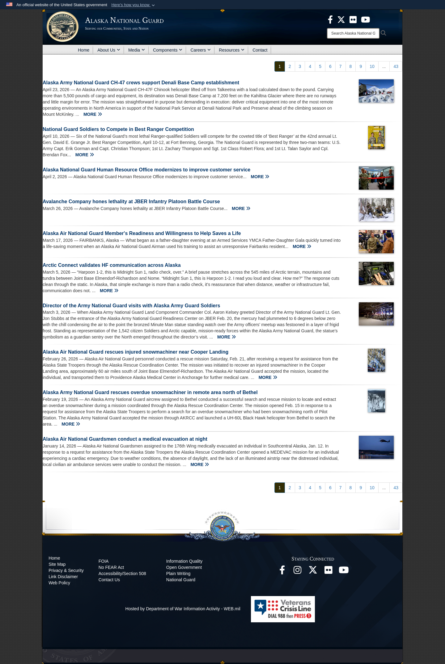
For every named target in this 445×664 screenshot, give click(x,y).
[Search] (353, 33)
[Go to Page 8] (350, 66)
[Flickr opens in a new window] (328, 571)
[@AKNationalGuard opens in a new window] (313, 571)
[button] (133, 5)
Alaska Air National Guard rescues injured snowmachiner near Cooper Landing (135, 352)
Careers (200, 50)
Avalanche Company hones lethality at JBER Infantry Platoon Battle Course (131, 201)
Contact (259, 50)
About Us (108, 50)
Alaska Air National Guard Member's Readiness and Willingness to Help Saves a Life (142, 233)
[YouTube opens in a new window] (344, 571)
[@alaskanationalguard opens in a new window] (297, 571)
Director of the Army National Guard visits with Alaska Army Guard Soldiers (131, 305)
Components (167, 50)
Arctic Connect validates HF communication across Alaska (112, 265)
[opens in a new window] (330, 19)
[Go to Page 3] (300, 66)
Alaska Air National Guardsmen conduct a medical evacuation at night (125, 439)
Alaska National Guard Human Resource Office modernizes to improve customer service (146, 169)
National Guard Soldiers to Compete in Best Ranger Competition (118, 129)
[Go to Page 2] (290, 66)
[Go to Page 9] (360, 66)
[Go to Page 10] (372, 66)
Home (83, 50)
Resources (231, 50)
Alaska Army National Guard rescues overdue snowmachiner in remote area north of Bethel (150, 392)
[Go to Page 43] (395, 66)
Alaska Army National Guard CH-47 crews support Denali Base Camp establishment (141, 82)
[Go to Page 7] (340, 66)
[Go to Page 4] (310, 66)
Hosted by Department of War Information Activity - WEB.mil (182, 608)
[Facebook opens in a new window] (282, 571)
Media (136, 50)
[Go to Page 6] (330, 66)
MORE (92, 114)
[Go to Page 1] (279, 66)
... (384, 66)
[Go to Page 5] (320, 66)
